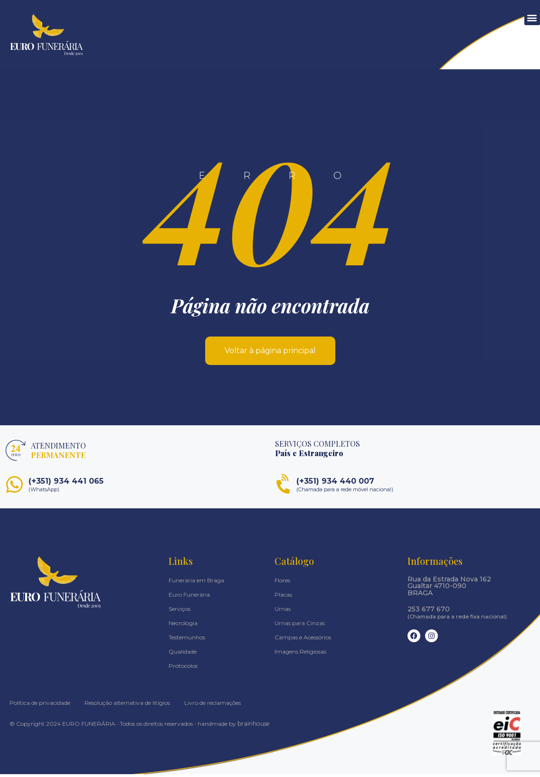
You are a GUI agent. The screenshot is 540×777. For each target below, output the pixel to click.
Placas (283, 597)
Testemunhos (187, 640)
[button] (532, 17)
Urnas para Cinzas (300, 625)
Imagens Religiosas (300, 654)
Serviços (179, 611)
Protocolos (183, 668)
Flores (282, 583)
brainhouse (252, 726)
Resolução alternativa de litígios (127, 705)
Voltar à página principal (270, 353)
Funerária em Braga (196, 583)
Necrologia (183, 625)
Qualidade (183, 654)
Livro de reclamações (212, 705)
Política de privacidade (39, 705)
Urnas (283, 611)
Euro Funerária (189, 597)
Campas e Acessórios (303, 640)
